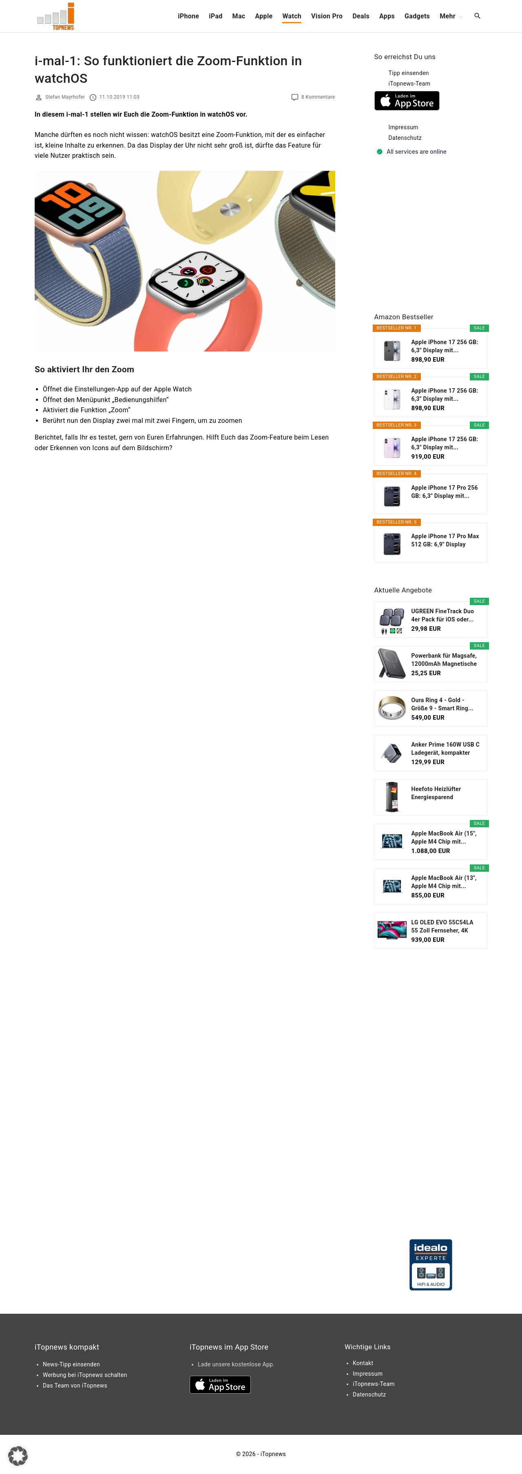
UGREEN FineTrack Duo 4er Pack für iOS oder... (442, 615)
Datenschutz (405, 138)
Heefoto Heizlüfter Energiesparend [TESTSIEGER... (436, 793)
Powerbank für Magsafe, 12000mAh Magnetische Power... (444, 660)
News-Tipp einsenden (71, 1364)
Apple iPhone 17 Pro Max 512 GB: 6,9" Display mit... (445, 540)
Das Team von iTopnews (75, 1385)
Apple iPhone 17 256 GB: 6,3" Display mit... (444, 346)
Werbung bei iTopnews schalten (85, 1375)
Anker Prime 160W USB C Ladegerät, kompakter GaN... (445, 749)
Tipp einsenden (409, 73)
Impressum (403, 127)
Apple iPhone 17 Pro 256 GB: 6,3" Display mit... (444, 491)
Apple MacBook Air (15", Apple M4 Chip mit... (444, 837)
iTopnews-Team (410, 83)
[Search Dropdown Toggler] (477, 16)
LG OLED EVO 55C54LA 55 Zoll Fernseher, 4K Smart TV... (442, 927)
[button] (18, 1456)
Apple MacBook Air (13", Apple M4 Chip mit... (444, 882)
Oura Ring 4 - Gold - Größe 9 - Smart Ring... (442, 704)
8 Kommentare (318, 97)
